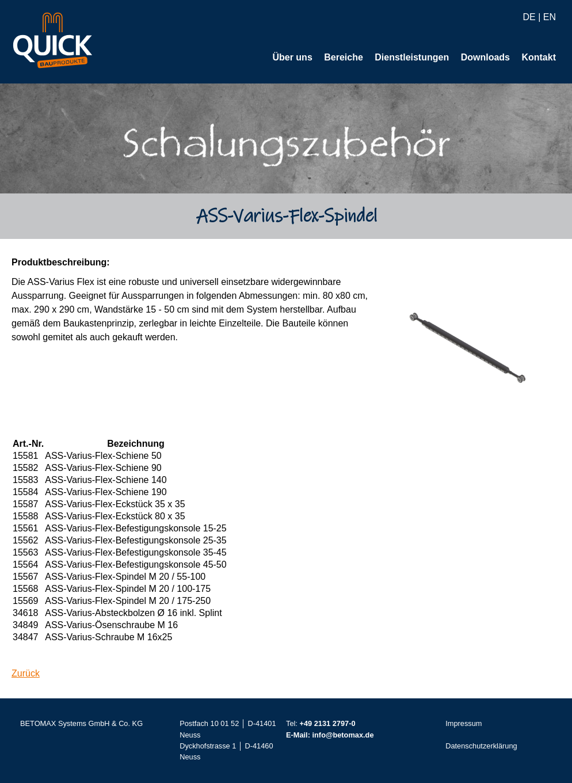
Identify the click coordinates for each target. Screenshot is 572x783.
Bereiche (343, 58)
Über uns (292, 58)
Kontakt (538, 58)
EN (549, 17)
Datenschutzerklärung (481, 746)
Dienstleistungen (412, 58)
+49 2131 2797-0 (327, 724)
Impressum (463, 724)
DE (529, 17)
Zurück (26, 674)
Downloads (485, 58)
